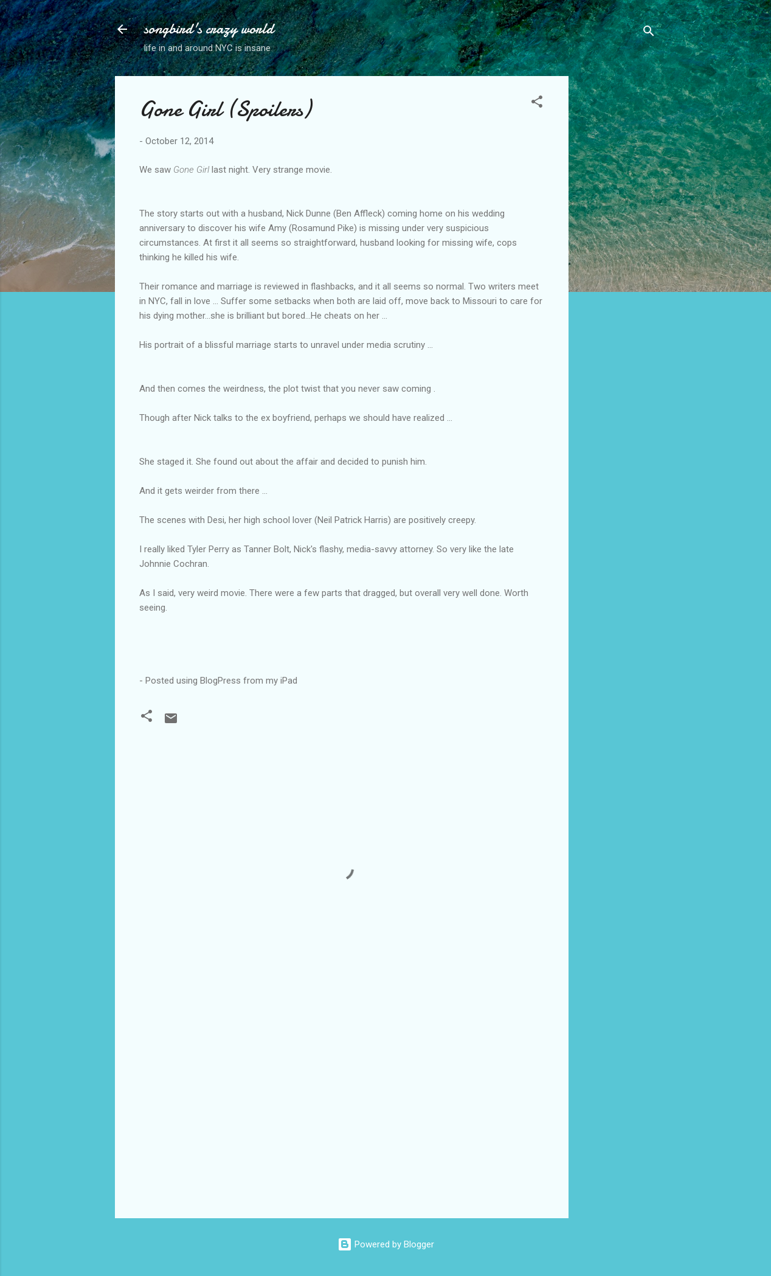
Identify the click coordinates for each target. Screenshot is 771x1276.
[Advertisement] (617, 258)
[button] (537, 103)
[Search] (648, 33)
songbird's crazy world (209, 29)
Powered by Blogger (385, 1244)
